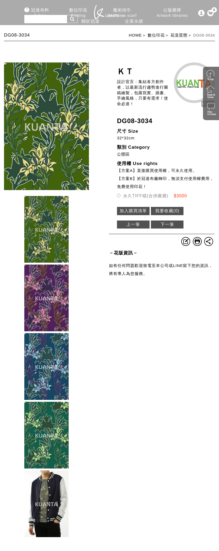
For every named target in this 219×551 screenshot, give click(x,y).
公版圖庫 (172, 13)
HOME (135, 35)
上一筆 (133, 224)
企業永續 (134, 24)
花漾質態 (178, 35)
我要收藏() (167, 210)
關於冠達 (90, 24)
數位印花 (156, 35)
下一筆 (167, 224)
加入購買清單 (133, 210)
